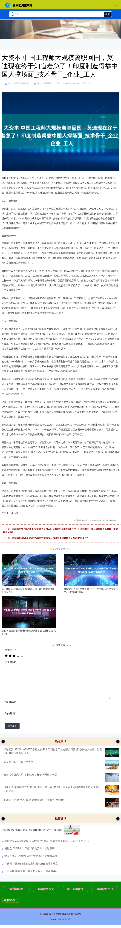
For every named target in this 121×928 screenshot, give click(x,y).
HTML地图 (76, 914)
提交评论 (12, 726)
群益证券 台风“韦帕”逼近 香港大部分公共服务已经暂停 (34, 800)
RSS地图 (66, 914)
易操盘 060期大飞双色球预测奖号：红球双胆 (29, 848)
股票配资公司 (45, 889)
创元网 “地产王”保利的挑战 (18, 762)
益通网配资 (16, 889)
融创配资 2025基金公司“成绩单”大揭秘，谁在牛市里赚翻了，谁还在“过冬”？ (50, 538)
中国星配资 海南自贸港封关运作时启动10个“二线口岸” (32, 830)
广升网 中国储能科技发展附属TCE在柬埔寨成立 (31, 863)
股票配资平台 (104, 889)
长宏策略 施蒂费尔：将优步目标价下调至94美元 (30, 774)
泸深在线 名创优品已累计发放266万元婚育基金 (30, 856)
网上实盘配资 (75, 889)
